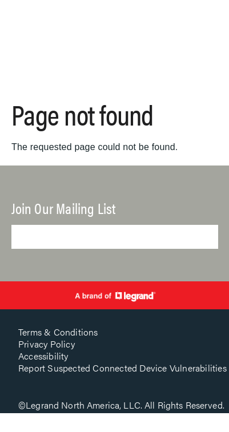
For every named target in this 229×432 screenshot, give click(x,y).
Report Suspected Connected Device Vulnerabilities (122, 367)
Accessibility (43, 355)
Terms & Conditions (58, 331)
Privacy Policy (46, 343)
